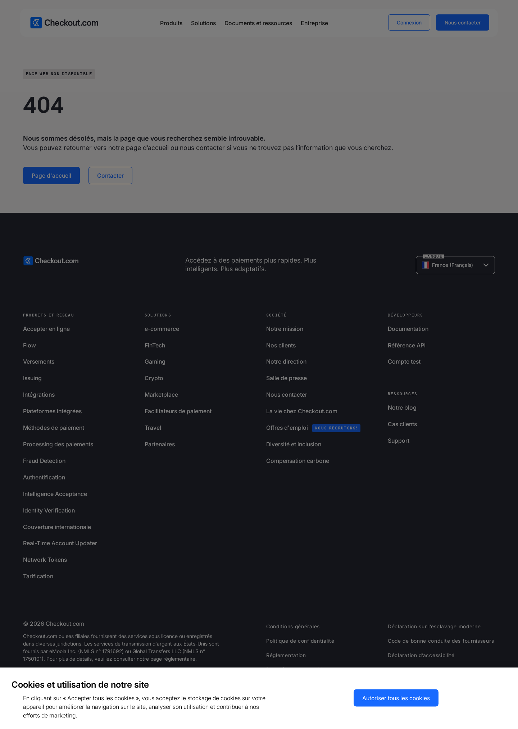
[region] (259, 698)
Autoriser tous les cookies (396, 698)
